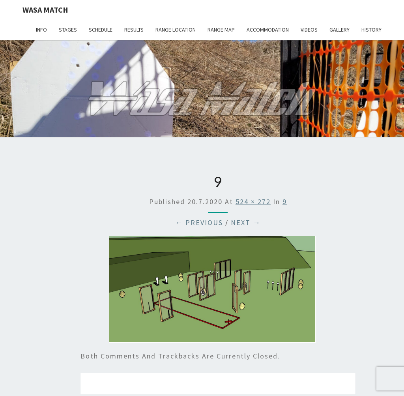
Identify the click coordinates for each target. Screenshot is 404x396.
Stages (68, 29)
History (371, 29)
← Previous (199, 222)
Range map (221, 29)
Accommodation (268, 29)
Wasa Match (45, 10)
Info (41, 29)
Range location (175, 29)
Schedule (100, 29)
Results (134, 29)
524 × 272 (253, 201)
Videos (309, 29)
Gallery (339, 29)
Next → (246, 222)
